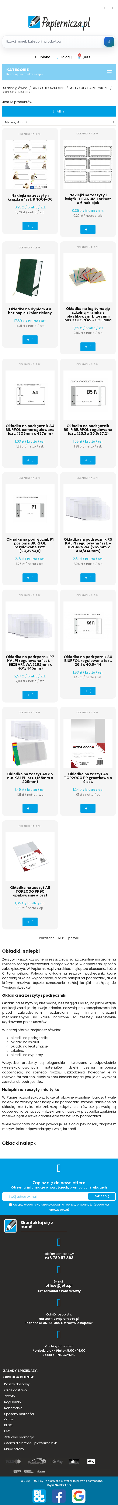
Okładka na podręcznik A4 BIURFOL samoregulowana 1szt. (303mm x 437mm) (30, 429)
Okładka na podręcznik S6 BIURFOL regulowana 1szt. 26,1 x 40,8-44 (88, 660)
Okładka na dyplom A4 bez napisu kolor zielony (30, 310)
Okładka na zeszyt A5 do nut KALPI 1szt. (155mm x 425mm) (30, 777)
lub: (59, 1291)
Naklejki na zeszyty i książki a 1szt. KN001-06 (30, 197)
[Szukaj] (109, 42)
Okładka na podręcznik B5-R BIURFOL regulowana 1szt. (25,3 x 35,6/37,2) (88, 429)
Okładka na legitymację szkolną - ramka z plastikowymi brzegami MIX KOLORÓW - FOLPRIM (88, 314)
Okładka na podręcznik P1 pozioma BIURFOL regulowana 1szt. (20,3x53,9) (30, 545)
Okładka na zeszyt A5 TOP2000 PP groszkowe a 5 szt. (88, 777)
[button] (59, 111)
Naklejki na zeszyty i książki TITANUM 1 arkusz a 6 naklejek (88, 198)
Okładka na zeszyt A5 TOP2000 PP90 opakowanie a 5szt (30, 891)
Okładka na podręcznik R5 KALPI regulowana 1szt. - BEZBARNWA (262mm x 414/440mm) (88, 545)
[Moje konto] (64, 57)
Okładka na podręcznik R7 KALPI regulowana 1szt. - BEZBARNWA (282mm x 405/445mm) (30, 662)
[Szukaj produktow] (59, 42)
